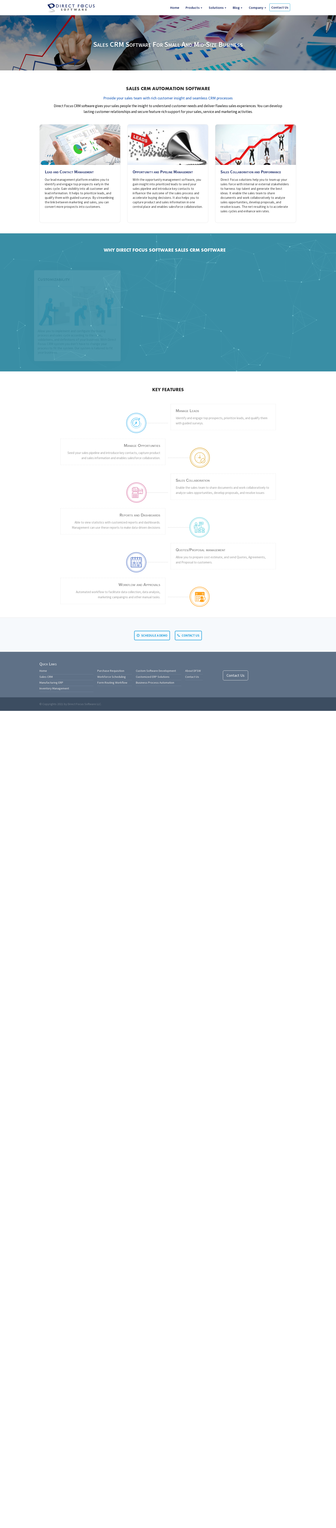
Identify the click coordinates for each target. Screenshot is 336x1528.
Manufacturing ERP (51, 682)
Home (174, 7)
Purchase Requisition (110, 671)
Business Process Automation (155, 682)
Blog (237, 7)
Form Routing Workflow (112, 682)
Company (257, 7)
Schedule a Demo (152, 635)
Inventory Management (54, 688)
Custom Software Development (156, 671)
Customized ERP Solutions (153, 677)
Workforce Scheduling (111, 677)
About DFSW (193, 671)
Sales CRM (46, 677)
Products (194, 7)
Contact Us (279, 7)
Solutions (217, 7)
